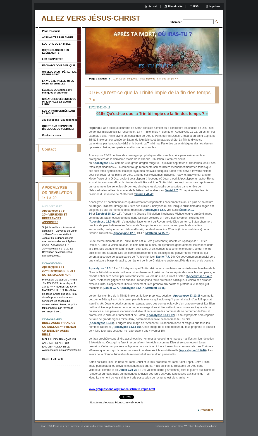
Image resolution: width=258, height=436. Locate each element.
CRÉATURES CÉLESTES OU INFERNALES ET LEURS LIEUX (59, 102)
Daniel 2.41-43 (144, 194)
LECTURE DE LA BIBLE (56, 43)
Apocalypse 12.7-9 (102, 221)
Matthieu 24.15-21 (157, 233)
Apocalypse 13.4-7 (131, 288)
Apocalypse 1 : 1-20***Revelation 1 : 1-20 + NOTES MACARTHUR (58, 270)
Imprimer (214, 6)
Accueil (153, 6)
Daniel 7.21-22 (128, 369)
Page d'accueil (98, 78)
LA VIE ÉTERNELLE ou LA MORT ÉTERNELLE (58, 82)
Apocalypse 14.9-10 (193, 350)
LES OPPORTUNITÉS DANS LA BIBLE (59, 112)
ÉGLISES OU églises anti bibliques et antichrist (57, 91)
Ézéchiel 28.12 (105, 213)
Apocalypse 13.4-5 (199, 276)
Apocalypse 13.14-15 (126, 326)
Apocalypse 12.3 (104, 163)
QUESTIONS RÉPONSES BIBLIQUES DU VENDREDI (58, 127)
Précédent (206, 410)
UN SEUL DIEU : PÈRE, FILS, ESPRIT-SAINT (59, 73)
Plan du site (175, 6)
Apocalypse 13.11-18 (187, 295)
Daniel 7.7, (172, 190)
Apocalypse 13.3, (100, 268)
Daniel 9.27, (111, 288)
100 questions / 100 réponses (59, 119)
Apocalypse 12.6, (124, 233)
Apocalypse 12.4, (154, 209)
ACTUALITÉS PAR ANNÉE (58, 37)
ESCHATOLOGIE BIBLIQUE (58, 65)
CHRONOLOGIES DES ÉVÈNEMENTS (55, 51)
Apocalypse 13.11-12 (160, 315)
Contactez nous (51, 135)
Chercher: (176, 22)
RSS (195, 6)
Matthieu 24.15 (155, 288)
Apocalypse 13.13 (101, 323)
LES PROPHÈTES (52, 59)
